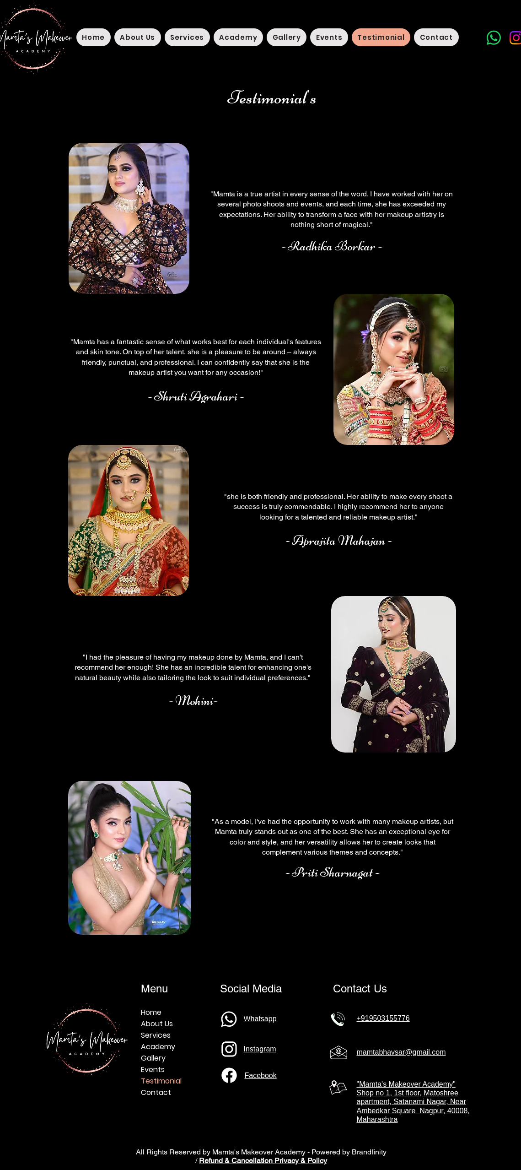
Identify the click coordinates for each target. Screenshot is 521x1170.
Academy (158, 1046)
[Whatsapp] (494, 38)
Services (156, 1035)
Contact (156, 1092)
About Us (157, 1023)
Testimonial (161, 1081)
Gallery (153, 1058)
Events (153, 1069)
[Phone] (229, 1019)
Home (151, 1012)
